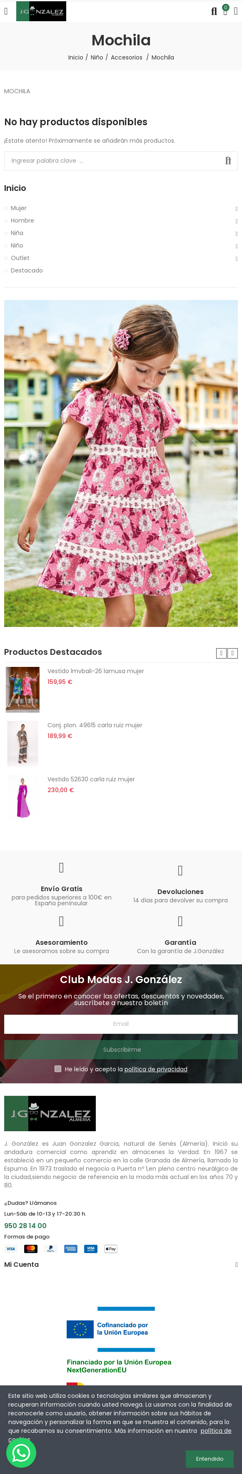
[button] (221, 653)
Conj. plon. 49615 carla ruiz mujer (94, 725)
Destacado (27, 270)
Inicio (15, 188)
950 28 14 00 (25, 1226)
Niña (17, 233)
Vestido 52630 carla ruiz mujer (91, 779)
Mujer (19, 208)
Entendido (210, 1459)
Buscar (228, 161)
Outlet (20, 258)
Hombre (22, 220)
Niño (17, 245)
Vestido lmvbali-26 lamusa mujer (95, 671)
